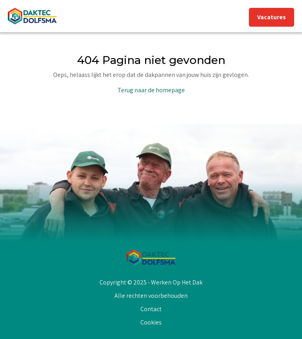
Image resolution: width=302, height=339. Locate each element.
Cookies (151, 322)
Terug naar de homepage (151, 90)
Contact (151, 309)
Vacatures (271, 17)
